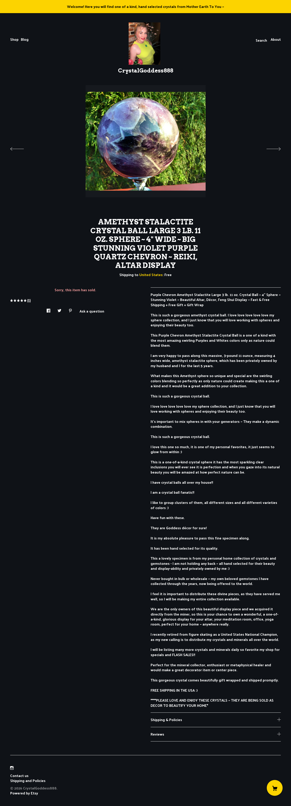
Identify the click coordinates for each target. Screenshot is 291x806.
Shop (14, 39)
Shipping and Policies (28, 780)
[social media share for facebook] (48, 309)
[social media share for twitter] (59, 309)
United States (151, 274)
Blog (25, 39)
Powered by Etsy (24, 793)
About (276, 39)
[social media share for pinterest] (70, 309)
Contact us (19, 775)
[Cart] (275, 788)
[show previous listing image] (21, 147)
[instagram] (12, 768)
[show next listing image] (269, 147)
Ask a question (91, 311)
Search (261, 40)
